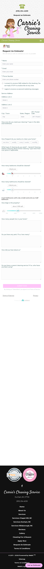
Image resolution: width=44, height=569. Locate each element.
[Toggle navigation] (40, 40)
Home (22, 507)
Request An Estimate (22, 545)
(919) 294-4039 (22, 11)
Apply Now (22, 541)
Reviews (22, 529)
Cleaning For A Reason (22, 537)
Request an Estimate (22, 15)
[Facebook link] (22, 486)
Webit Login (22, 566)
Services (22, 514)
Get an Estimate (33, 565)
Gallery (22, 533)
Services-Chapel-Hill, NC (22, 518)
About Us (22, 510)
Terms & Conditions (22, 548)
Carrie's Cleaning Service (11, 40)
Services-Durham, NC (22, 522)
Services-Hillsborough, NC (22, 526)
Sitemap (22, 559)
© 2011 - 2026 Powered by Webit (21, 555)
